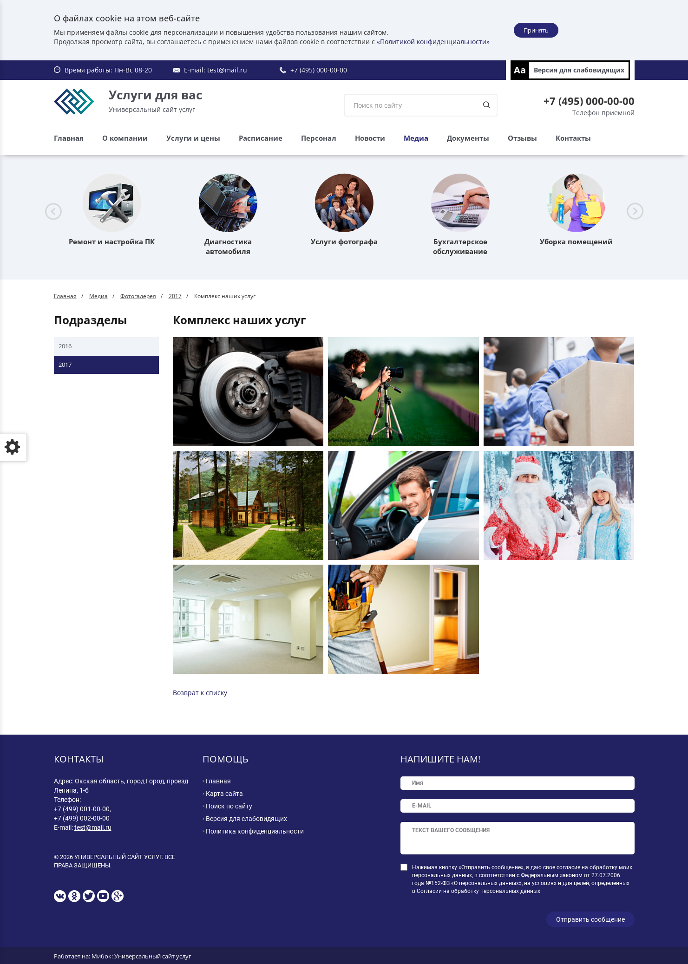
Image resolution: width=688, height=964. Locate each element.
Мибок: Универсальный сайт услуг (141, 955)
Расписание (260, 138)
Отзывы (522, 138)
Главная (69, 138)
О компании (125, 138)
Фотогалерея (138, 296)
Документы (468, 138)
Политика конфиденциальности (255, 831)
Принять (536, 30)
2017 (175, 296)
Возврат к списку (200, 692)
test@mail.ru (227, 69)
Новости (370, 138)
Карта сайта (224, 793)
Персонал (318, 138)
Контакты (573, 138)
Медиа (416, 138)
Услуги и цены (193, 138)
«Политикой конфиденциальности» (433, 41)
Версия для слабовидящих (579, 69)
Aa (520, 70)
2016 (65, 346)
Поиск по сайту (229, 806)
